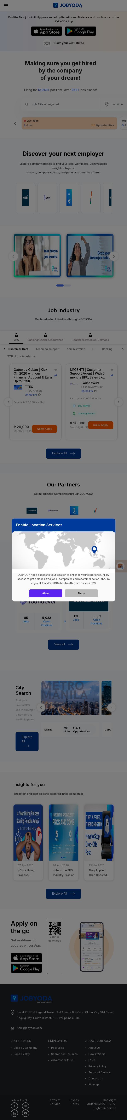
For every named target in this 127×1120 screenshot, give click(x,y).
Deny (81, 593)
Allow (45, 593)
